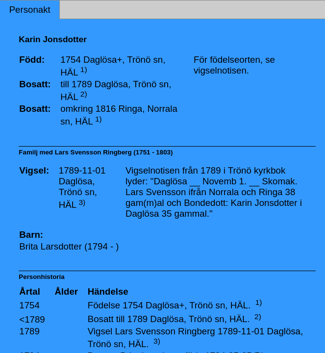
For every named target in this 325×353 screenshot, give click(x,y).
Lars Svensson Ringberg (165, 331)
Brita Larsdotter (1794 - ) (69, 246)
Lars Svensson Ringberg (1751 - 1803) (114, 152)
